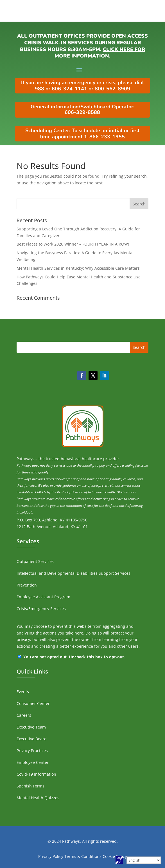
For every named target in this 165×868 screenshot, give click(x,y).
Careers (24, 715)
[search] (83, 203)
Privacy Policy (50, 856)
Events (23, 691)
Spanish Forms (30, 786)
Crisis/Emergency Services (41, 608)
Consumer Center (33, 703)
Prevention (27, 585)
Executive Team (31, 727)
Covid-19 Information (36, 774)
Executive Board (32, 738)
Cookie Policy (115, 856)
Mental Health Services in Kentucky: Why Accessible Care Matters (78, 268)
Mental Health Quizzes (38, 797)
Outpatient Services (35, 561)
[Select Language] (143, 860)
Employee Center (33, 762)
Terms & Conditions (82, 856)
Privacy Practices (32, 750)
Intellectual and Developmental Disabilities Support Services (73, 573)
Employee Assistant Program (43, 596)
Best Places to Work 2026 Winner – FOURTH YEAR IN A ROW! (73, 244)
